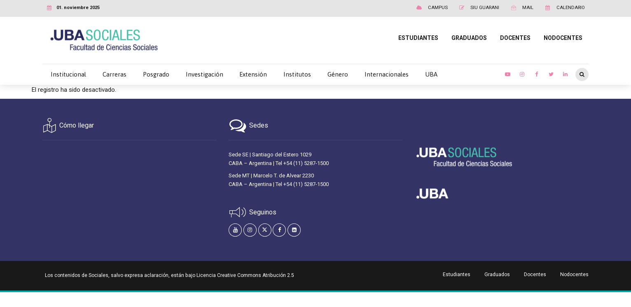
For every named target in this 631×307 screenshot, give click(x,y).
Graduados (497, 285)
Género (337, 74)
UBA (431, 74)
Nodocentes (574, 285)
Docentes (535, 285)
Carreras (114, 74)
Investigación (204, 74)
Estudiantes (456, 285)
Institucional (68, 74)
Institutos (297, 74)
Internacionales (387, 74)
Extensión (253, 74)
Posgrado (156, 74)
